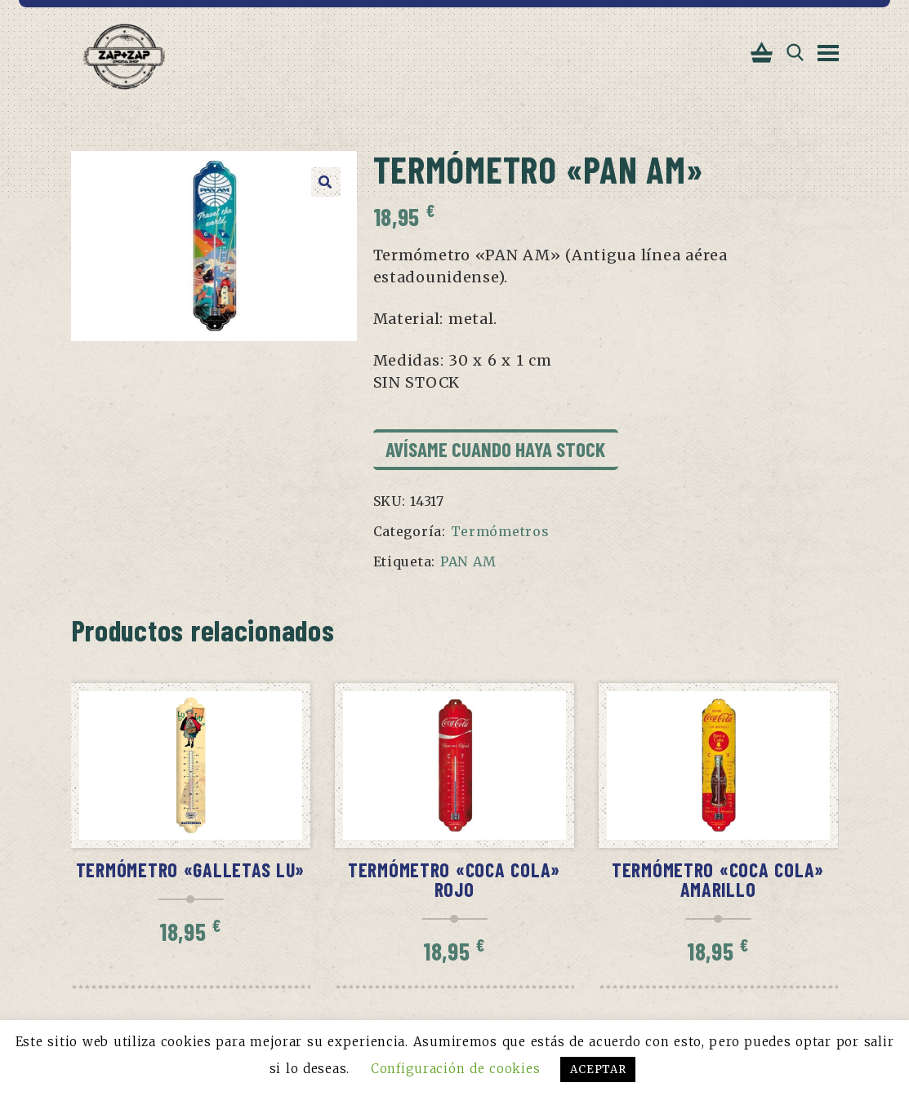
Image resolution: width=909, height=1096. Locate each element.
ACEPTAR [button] (598, 1069)
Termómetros (500, 531)
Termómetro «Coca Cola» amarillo (718, 879)
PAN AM (468, 561)
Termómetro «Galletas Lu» (190, 869)
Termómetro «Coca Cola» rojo (454, 879)
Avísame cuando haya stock (495, 449)
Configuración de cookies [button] (455, 1068)
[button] (326, 182)
